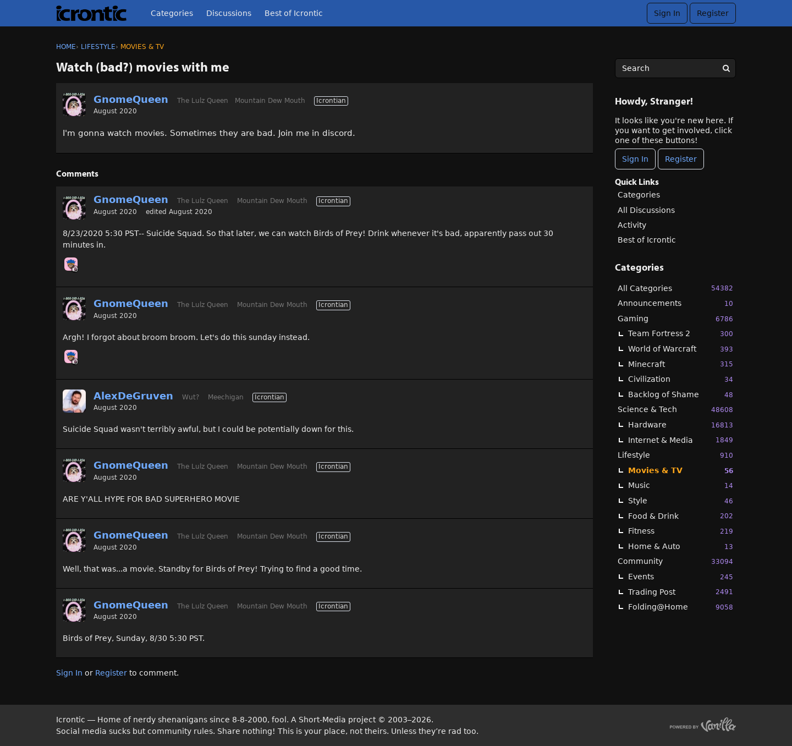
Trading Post (680, 591)
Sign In (667, 13)
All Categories (675, 288)
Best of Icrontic (294, 13)
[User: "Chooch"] (71, 264)
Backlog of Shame (680, 395)
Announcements (675, 303)
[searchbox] (675, 68)
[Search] (726, 68)
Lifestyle (675, 455)
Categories (172, 13)
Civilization (680, 379)
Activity (632, 225)
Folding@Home (680, 607)
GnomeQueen (131, 99)
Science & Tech (675, 409)
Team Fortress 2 (680, 333)
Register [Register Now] (681, 159)
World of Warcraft (680, 349)
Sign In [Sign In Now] (635, 159)
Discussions (228, 13)
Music (680, 485)
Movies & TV (680, 470)
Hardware (680, 425)
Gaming (675, 319)
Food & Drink (680, 516)
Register (713, 13)
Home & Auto (680, 546)
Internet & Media (680, 440)
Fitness (680, 531)
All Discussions (646, 210)
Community (675, 561)
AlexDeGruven (133, 396)
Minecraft (680, 364)
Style (680, 501)
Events (680, 577)
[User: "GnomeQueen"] (74, 104)
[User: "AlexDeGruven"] (74, 401)
